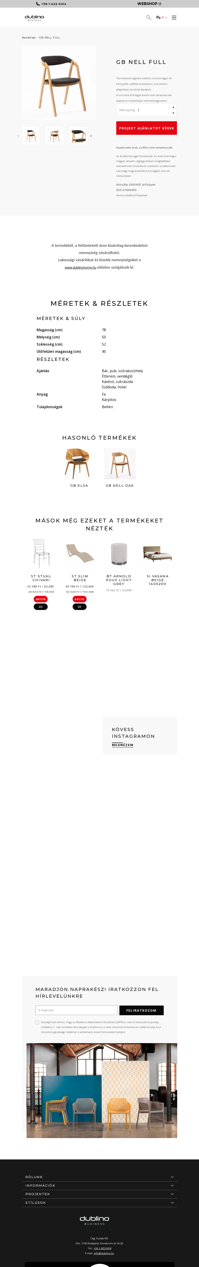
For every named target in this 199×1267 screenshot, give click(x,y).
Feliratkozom (141, 1010)
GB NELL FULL (49, 37)
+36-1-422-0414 (102, 1248)
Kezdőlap (29, 37)
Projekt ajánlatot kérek (146, 128)
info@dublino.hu (104, 1253)
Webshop (149, 4)
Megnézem (123, 745)
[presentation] (18, 135)
